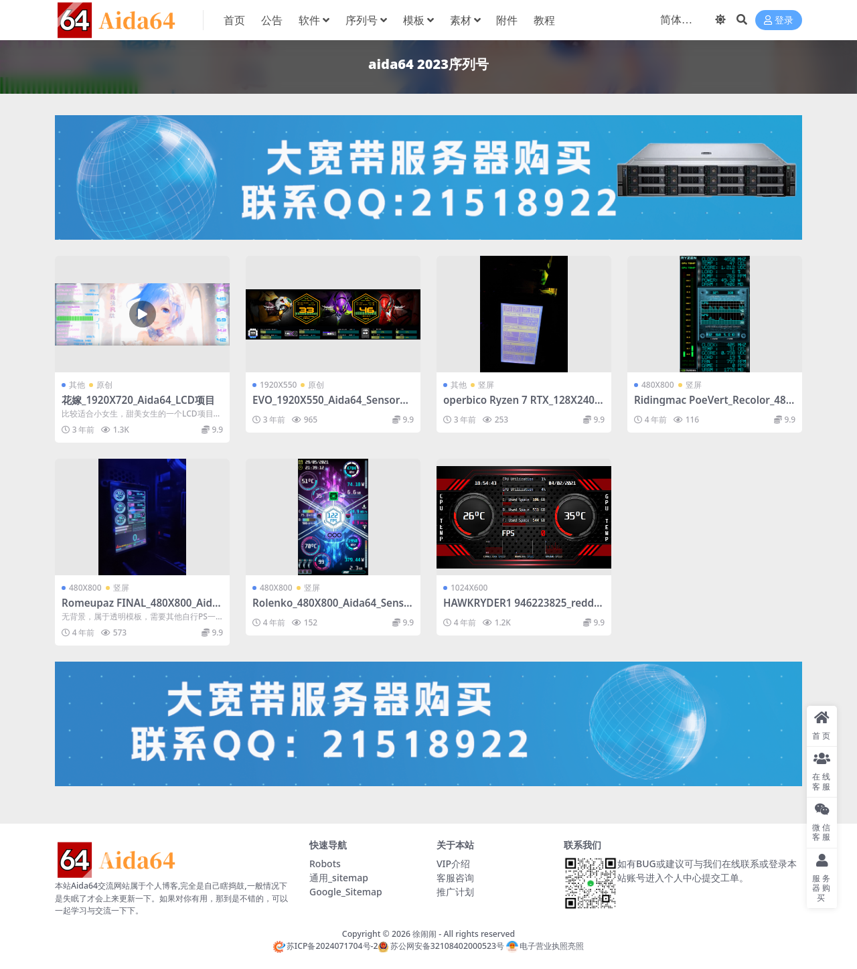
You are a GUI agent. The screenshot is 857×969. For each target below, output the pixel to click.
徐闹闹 (424, 934)
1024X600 (469, 587)
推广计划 (455, 891)
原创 (104, 384)
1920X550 (278, 384)
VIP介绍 (453, 863)
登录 (778, 20)
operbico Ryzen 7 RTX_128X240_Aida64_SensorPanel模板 (521, 406)
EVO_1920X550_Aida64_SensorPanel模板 (332, 406)
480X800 (657, 384)
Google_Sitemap (345, 891)
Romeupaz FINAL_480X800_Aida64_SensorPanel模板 (140, 608)
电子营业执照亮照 (545, 946)
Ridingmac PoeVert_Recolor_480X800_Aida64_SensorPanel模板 (712, 406)
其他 (77, 384)
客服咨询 (455, 877)
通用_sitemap (338, 877)
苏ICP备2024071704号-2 (325, 946)
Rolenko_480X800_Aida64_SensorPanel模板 (331, 608)
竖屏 (486, 384)
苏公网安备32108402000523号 (440, 946)
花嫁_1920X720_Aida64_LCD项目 (138, 399)
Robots (325, 863)
